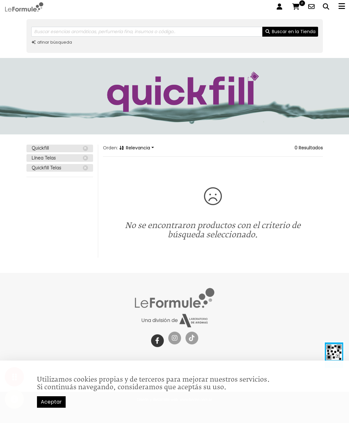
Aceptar (51, 401)
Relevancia (134, 148)
